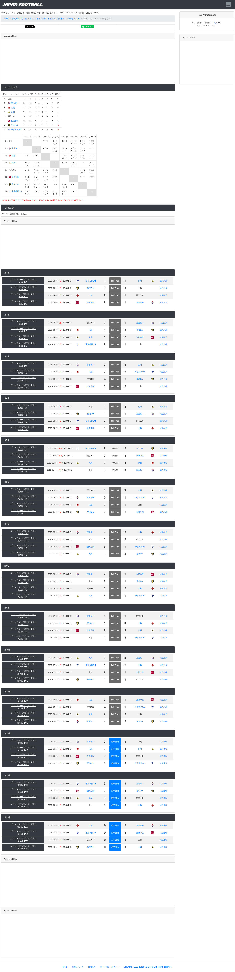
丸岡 (13, 112)
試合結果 (163, 281)
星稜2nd (14, 125)
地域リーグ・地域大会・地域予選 (50, 19)
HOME (6, 19)
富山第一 (14, 103)
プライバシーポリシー (109, 967)
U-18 (78, 19)
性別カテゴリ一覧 (19, 19)
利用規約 (91, 967)
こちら (215, 23)
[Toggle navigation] (228, 4)
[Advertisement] (87, 61)
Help (65, 967)
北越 (13, 108)
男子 (32, 19)
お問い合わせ (77, 967)
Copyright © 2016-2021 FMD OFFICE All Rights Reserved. (148, 967)
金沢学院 (14, 121)
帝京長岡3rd (16, 130)
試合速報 (163, 448)
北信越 (70, 19)
